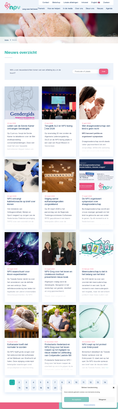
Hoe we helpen (53, 8)
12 (91, 382)
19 (48, 388)
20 (55, 388)
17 (34, 388)
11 (83, 382)
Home (7, 40)
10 (76, 382)
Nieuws (100, 8)
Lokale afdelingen (71, 2)
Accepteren (76, 399)
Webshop (56, 2)
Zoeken (106, 2)
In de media (68, 8)
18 (41, 388)
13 (98, 382)
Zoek (103, 71)
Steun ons (90, 8)
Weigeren (102, 399)
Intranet (84, 2)
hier (107, 368)
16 (27, 388)
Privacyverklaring (89, 405)
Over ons (79, 8)
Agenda (109, 8)
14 (105, 382)
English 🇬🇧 (95, 2)
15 (19, 388)
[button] (114, 387)
